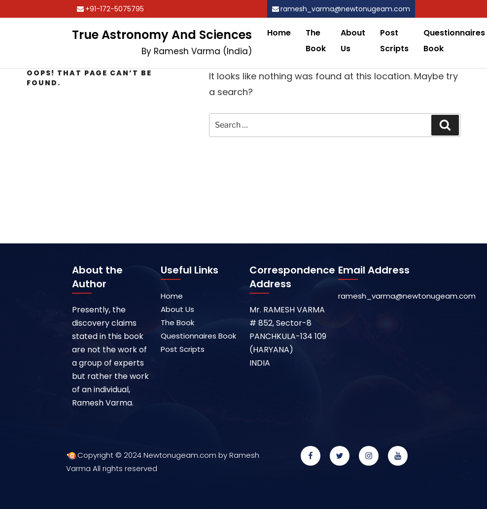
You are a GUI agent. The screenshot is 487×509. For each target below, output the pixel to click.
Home (279, 32)
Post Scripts (394, 40)
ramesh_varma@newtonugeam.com (345, 9)
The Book (316, 40)
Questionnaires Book (198, 336)
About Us (353, 40)
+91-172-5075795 (114, 9)
